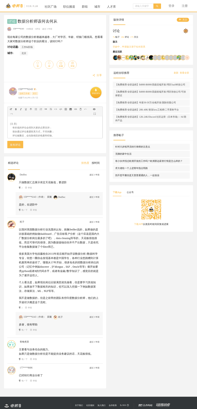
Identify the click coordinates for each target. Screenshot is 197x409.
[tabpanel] (166, 232)
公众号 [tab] (160, 210)
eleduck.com (94, 390)
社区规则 (90, 384)
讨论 (12, 21)
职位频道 (69, 6)
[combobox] (143, 6)
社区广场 (51, 6)
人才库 (111, 6)
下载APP (153, 242)
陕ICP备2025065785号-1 (101, 396)
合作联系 (113, 384)
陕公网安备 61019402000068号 (90, 402)
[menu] (82, 7)
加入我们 (101, 384)
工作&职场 (27, 47)
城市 (97, 6)
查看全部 (184, 73)
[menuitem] (50, 7)
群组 (85, 6)
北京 (24, 53)
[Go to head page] (22, 5)
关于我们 (79, 384)
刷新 (176, 73)
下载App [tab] (147, 210)
